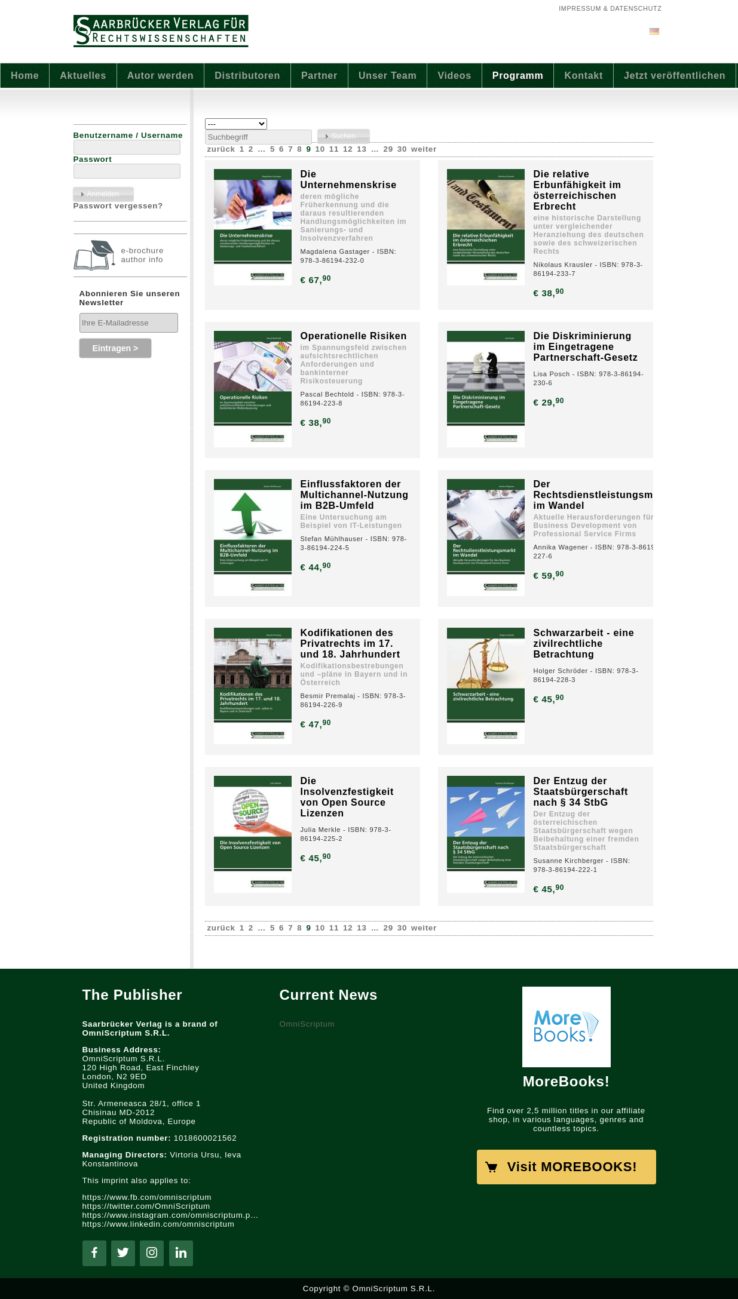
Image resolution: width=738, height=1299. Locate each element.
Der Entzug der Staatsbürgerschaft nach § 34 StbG (581, 791)
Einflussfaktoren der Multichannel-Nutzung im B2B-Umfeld (355, 495)
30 (402, 149)
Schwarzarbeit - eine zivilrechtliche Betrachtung (584, 643)
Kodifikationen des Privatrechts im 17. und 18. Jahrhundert (350, 643)
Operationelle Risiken (354, 336)
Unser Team (388, 75)
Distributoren (247, 75)
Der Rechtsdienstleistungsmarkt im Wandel (603, 495)
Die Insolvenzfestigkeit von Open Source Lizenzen (347, 797)
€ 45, (550, 699)
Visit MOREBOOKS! (572, 1166)
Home (25, 75)
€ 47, (317, 724)
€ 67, (317, 280)
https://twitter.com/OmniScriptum (146, 1206)
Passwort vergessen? (118, 205)
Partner (319, 75)
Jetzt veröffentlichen (674, 75)
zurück (221, 149)
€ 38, (550, 293)
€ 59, (550, 575)
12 (348, 149)
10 (320, 149)
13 (361, 149)
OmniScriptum (307, 1023)
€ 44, (317, 567)
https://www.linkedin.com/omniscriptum (158, 1224)
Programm (518, 75)
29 (388, 149)
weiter (424, 149)
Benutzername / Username (128, 135)
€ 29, (550, 402)
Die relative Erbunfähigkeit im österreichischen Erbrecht (577, 190)
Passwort (93, 159)
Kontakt (583, 75)
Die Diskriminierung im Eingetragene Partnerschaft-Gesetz (586, 347)
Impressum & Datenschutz (610, 8)
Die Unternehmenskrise (349, 179)
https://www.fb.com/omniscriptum (147, 1197)
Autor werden (160, 75)
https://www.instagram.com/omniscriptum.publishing (172, 1215)
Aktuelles (83, 75)
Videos (454, 75)
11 (334, 149)
